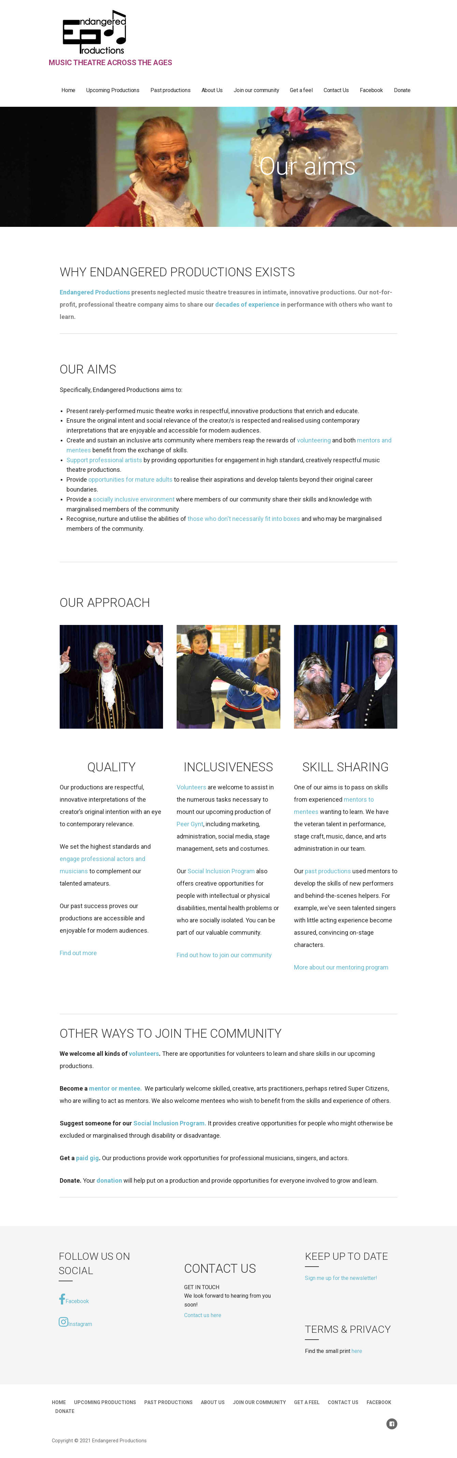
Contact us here (202, 1315)
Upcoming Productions (112, 90)
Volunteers (192, 787)
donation (109, 1180)
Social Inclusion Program (221, 871)
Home (68, 90)
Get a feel (301, 90)
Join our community (256, 90)
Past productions (170, 90)
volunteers (144, 1053)
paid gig (87, 1158)
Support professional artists (104, 460)
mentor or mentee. (115, 1088)
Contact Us (336, 90)
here (357, 1351)
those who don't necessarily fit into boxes (244, 518)
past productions (328, 871)
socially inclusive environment (134, 499)
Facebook (371, 90)
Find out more (78, 953)
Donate (402, 90)
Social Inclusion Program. (169, 1123)
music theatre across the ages (110, 62)
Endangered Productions (95, 292)
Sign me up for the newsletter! (341, 1278)
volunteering (314, 440)
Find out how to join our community (224, 955)
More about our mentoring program (341, 967)
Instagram (75, 1321)
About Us (212, 90)
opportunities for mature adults (130, 479)
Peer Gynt (190, 824)
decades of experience (247, 304)
